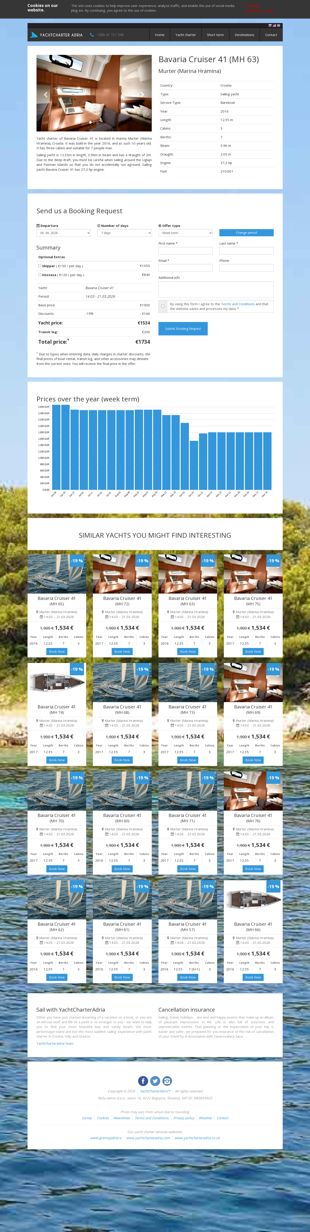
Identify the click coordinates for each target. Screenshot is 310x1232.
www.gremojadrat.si (106, 1138)
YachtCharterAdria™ (155, 1091)
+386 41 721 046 (110, 34)
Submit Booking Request (183, 328)
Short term (215, 34)
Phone (224, 260)
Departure (47, 225)
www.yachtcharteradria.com (148, 1138)
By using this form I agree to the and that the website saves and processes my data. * (219, 306)
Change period (246, 232)
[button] (45, 93)
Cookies (103, 1118)
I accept (252, 5)
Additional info (169, 277)
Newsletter (121, 1118)
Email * (163, 260)
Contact (271, 34)
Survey (87, 1118)
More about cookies (260, 11)
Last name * (228, 243)
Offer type (169, 225)
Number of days (112, 225)
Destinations (244, 34)
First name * (167, 243)
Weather (205, 1118)
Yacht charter (185, 34)
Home (160, 34)
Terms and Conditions (238, 304)
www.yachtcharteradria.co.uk (197, 1138)
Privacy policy (183, 1118)
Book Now (57, 651)
